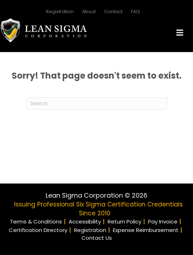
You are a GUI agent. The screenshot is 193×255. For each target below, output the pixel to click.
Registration (60, 11)
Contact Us (96, 238)
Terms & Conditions (36, 221)
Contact (113, 11)
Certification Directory (38, 230)
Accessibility (85, 221)
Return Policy (124, 221)
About (89, 11)
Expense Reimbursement (145, 230)
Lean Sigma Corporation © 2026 (96, 195)
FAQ (135, 11)
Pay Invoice (162, 221)
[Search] (97, 103)
